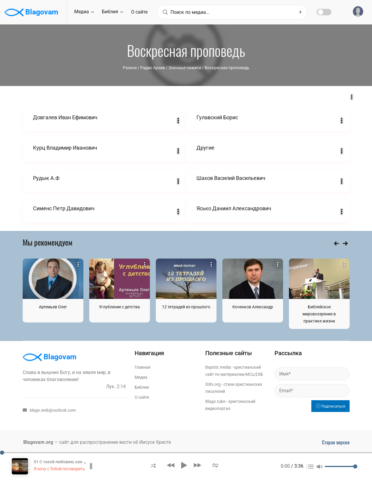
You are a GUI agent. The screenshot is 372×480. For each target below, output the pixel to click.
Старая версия (336, 442)
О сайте (139, 12)
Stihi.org (213, 384)
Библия (112, 11)
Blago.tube (215, 401)
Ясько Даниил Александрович (233, 208)
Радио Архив (152, 67)
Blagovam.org (38, 442)
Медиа (84, 11)
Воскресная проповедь (227, 67)
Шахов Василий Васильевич (230, 178)
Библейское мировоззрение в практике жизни (319, 313)
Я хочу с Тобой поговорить (59, 468)
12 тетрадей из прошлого (186, 306)
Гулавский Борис (217, 117)
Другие (205, 148)
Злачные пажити (184, 67)
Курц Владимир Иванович (65, 148)
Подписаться (330, 406)
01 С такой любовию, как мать (63, 461)
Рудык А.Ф (46, 178)
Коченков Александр (252, 306)
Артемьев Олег (53, 306)
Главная (143, 367)
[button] (153, 465)
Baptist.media (218, 367)
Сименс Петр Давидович (64, 208)
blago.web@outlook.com (49, 410)
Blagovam (31, 12)
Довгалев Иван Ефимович (65, 117)
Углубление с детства (119, 306)
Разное (130, 67)
